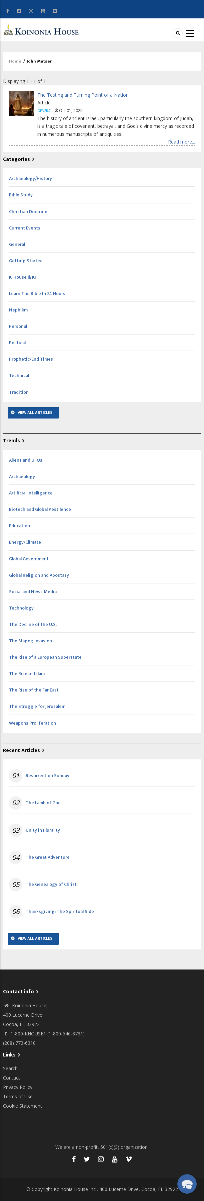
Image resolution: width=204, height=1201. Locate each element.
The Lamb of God (43, 803)
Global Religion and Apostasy (39, 575)
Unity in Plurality (43, 830)
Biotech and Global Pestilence (40, 509)
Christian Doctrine (28, 211)
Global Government (29, 559)
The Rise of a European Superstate (45, 657)
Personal (18, 326)
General (44, 110)
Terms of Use (18, 1096)
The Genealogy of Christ (51, 885)
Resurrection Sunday (47, 776)
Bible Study (21, 195)
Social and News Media (33, 591)
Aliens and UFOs (25, 460)
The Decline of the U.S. (33, 624)
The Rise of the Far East (34, 690)
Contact (11, 1078)
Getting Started (26, 261)
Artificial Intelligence (31, 493)
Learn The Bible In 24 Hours (37, 293)
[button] (187, 1184)
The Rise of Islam (27, 673)
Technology (21, 608)
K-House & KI (22, 277)
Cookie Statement (22, 1106)
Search (10, 1068)
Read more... (181, 141)
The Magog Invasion (30, 641)
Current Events (24, 228)
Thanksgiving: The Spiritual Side (60, 912)
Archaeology (22, 476)
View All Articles (35, 412)
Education (19, 526)
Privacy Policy (17, 1087)
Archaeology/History (30, 178)
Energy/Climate (25, 542)
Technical (19, 375)
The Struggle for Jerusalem (37, 706)
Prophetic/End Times (31, 359)
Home (15, 61)
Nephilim (18, 310)
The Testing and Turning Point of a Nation (83, 95)
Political (17, 343)
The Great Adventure (48, 857)
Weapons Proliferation (32, 723)
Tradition (19, 392)
